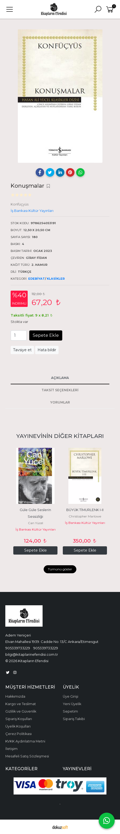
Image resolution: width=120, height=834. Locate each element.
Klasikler (56, 278)
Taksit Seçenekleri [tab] (60, 390)
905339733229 (17, 648)
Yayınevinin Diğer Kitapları (60, 436)
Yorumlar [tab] (60, 402)
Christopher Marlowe (85, 516)
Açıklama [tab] (60, 378)
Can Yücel (35, 523)
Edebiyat (36, 278)
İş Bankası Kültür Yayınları (35, 529)
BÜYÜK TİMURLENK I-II (85, 510)
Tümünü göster (60, 569)
